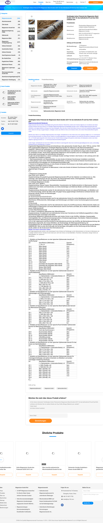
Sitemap (2, 500)
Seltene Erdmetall (11, 46)
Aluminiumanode (11, 21)
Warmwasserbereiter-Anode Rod (11, 72)
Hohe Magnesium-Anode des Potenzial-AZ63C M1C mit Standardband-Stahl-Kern (37, 469)
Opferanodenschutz (62, 388)
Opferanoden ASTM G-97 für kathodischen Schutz (14, 104)
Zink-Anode (11, 24)
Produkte (2, 493)
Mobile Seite (3, 503)
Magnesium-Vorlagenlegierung (11, 42)
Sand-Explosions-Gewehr (11, 55)
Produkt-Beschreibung (48, 79)
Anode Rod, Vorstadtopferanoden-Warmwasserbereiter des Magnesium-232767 (12, 469)
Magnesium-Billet (11, 38)
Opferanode (11, 35)
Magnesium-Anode (49, 388)
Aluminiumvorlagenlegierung (11, 76)
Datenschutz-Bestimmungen (4, 506)
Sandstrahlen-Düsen (11, 49)
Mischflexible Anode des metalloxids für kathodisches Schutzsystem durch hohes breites (14, 92)
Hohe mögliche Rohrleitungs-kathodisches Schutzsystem (12, 98)
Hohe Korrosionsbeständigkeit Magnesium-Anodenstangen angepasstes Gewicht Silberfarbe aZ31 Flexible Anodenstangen (26, 501)
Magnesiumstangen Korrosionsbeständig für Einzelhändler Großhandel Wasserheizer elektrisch (24, 509)
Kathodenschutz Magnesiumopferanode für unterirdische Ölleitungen (46, 493)
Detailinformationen (33, 79)
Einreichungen (40, 421)
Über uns (2, 495)
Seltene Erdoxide (11, 52)
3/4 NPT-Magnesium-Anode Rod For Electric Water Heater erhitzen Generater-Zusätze (25, 493)
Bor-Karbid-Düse (11, 58)
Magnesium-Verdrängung (11, 80)
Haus (1, 490)
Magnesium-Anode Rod (11, 27)
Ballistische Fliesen (11, 64)
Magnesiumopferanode (35, 388)
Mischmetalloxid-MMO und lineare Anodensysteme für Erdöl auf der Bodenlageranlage (48, 501)
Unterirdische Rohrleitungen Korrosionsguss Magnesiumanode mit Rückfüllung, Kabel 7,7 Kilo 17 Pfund (47, 509)
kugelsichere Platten (11, 61)
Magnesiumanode (11, 18)
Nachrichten (3, 498)
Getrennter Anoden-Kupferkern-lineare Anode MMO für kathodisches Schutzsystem (89, 469)
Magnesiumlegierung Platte (11, 31)
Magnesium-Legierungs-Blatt (11, 68)
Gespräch (95, 2)
